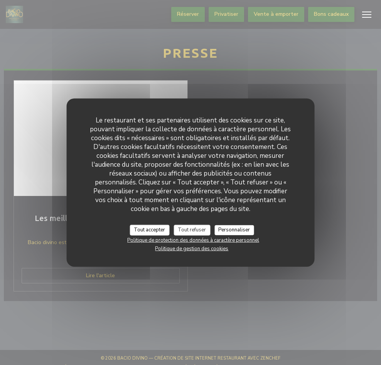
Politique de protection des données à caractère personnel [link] (193, 239)
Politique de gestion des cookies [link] (191, 248)
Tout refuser (192, 229)
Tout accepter (149, 229)
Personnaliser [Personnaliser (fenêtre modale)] (234, 229)
